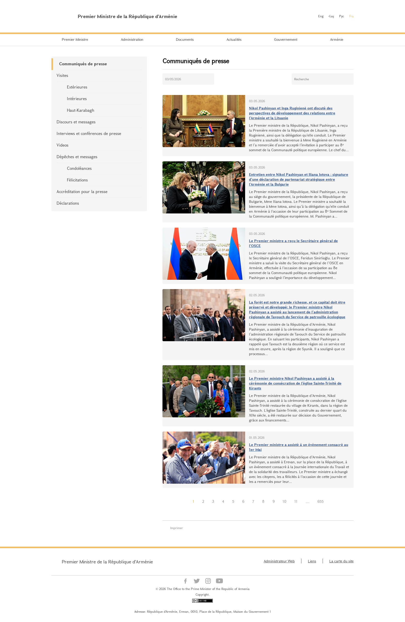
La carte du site (341, 561)
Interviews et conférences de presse (89, 133)
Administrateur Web (279, 561)
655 (320, 501)
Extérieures (77, 87)
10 (284, 501)
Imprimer (176, 528)
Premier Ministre (75, 39)
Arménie (336, 39)
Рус (341, 16)
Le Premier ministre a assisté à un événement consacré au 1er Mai (298, 447)
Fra (351, 16)
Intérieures (77, 98)
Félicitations (77, 179)
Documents (185, 39)
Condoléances (79, 168)
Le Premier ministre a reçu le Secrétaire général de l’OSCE (293, 243)
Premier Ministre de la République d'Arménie (107, 562)
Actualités (234, 39)
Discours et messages (76, 121)
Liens (312, 561)
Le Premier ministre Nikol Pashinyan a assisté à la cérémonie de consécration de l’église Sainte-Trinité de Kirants (295, 383)
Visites (62, 75)
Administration (132, 39)
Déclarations (68, 203)
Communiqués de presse (83, 63)
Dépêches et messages (77, 156)
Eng (320, 16)
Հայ (331, 16)
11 (296, 501)
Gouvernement (285, 39)
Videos (62, 145)
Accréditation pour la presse (82, 191)
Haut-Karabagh (80, 110)
